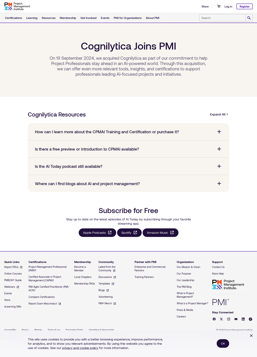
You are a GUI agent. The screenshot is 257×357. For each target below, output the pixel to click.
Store (205, 6)
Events (105, 17)
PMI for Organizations (128, 17)
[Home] (17, 6)
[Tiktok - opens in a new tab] (250, 319)
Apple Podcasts (94, 232)
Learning (31, 17)
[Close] (251, 335)
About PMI (152, 17)
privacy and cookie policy (80, 348)
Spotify (126, 232)
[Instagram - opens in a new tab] (228, 319)
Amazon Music (157, 232)
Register (245, 6)
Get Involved (88, 17)
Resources (49, 17)
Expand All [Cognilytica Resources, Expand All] (219, 114)
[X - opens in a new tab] (221, 319)
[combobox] (226, 17)
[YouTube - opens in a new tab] (236, 319)
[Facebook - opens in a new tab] (214, 319)
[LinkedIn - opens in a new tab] (243, 319)
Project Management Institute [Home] (228, 284)
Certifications (13, 17)
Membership (68, 17)
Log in (228, 6)
